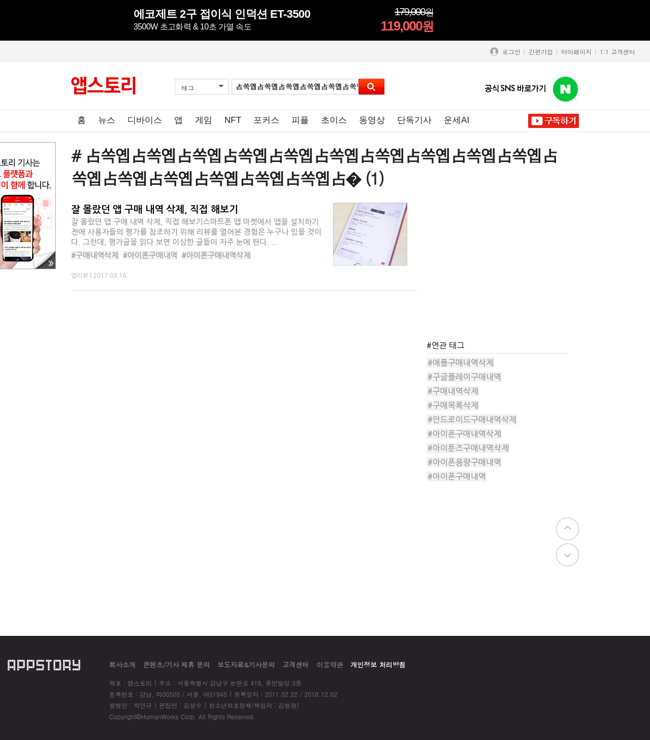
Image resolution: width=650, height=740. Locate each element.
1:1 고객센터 (617, 51)
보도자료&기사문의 (246, 664)
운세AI (456, 120)
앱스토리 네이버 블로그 (565, 89)
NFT (232, 120)
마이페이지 (576, 51)
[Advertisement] (503, 266)
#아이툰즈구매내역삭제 (468, 448)
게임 (203, 120)
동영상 (372, 120)
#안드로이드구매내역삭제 (472, 419)
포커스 (266, 120)
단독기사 (414, 120)
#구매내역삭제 (95, 255)
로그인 (509, 51)
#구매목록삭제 (453, 405)
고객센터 (295, 664)
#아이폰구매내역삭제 (216, 255)
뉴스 (106, 120)
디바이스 (144, 120)
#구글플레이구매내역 (464, 377)
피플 (300, 120)
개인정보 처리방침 (377, 664)
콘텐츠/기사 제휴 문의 (176, 664)
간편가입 (541, 51)
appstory (44, 664)
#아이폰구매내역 (150, 255)
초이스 (334, 120)
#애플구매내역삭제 (461, 363)
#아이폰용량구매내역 (464, 462)
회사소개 (122, 664)
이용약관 (329, 664)
